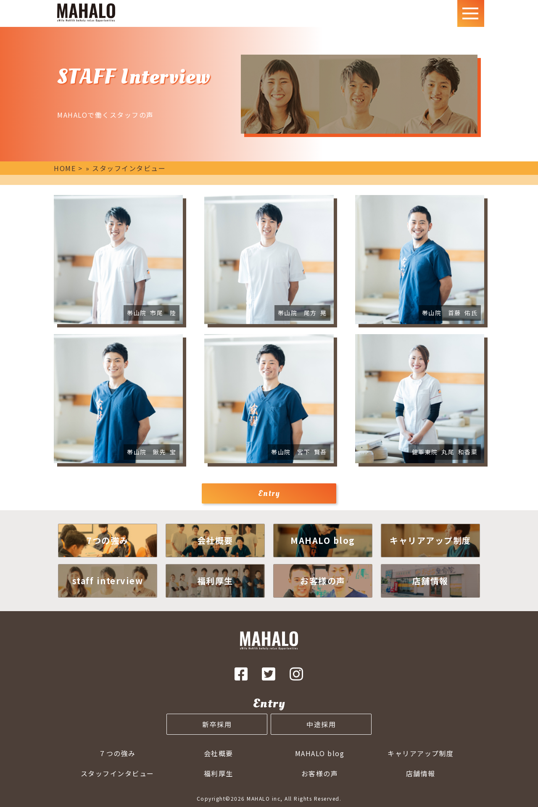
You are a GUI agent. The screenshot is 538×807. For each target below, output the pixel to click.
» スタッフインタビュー (126, 168)
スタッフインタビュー (117, 773)
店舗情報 (420, 773)
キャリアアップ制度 (421, 753)
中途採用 (321, 724)
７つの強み (117, 753)
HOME (65, 168)
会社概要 (218, 753)
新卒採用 (217, 724)
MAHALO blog (320, 753)
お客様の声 (319, 773)
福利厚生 (218, 773)
